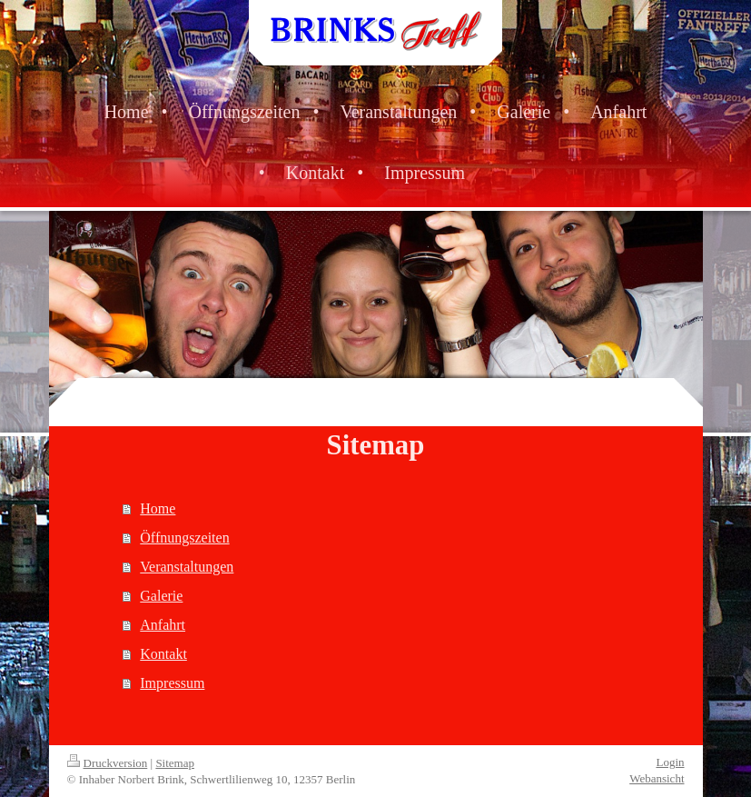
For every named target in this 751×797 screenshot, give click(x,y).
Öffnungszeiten (184, 537)
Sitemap (174, 763)
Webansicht (656, 778)
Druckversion (107, 763)
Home (157, 508)
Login (670, 762)
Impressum (172, 683)
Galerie (161, 595)
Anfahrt (162, 625)
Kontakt (163, 654)
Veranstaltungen (186, 566)
